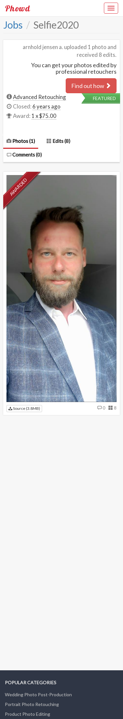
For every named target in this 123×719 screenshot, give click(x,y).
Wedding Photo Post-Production (38, 694)
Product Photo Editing (27, 714)
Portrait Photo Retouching (32, 704)
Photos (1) (20, 141)
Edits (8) (58, 141)
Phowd (17, 8)
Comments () (24, 155)
